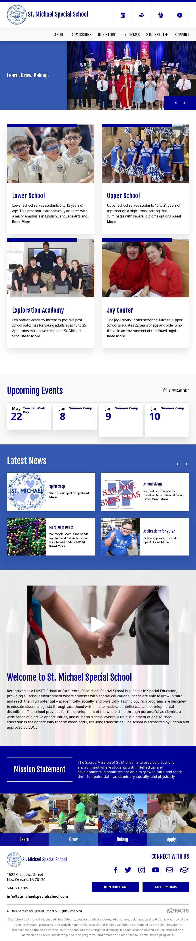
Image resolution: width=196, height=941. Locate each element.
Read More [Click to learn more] (21, 221)
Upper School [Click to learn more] (123, 196)
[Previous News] (178, 464)
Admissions (81, 34)
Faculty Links (166, 887)
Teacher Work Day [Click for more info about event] (34, 410)
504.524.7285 (17, 888)
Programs (131, 34)
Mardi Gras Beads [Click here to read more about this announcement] (61, 527)
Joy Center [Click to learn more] (120, 310)
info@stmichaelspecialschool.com (37, 896)
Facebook (115, 870)
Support (182, 34)
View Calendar (176, 390)
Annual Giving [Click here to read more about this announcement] (152, 484)
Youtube (156, 870)
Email (169, 870)
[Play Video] (98, 625)
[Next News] (187, 464)
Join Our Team (115, 887)
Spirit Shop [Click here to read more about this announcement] (57, 486)
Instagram (141, 870)
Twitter (128, 870)
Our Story (107, 34)
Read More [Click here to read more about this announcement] (160, 499)
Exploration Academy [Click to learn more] (38, 310)
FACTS (184, 870)
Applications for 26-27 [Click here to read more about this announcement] (159, 531)
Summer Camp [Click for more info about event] (80, 408)
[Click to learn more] (50, 154)
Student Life (157, 34)
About (59, 34)
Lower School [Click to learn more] (28, 196)
